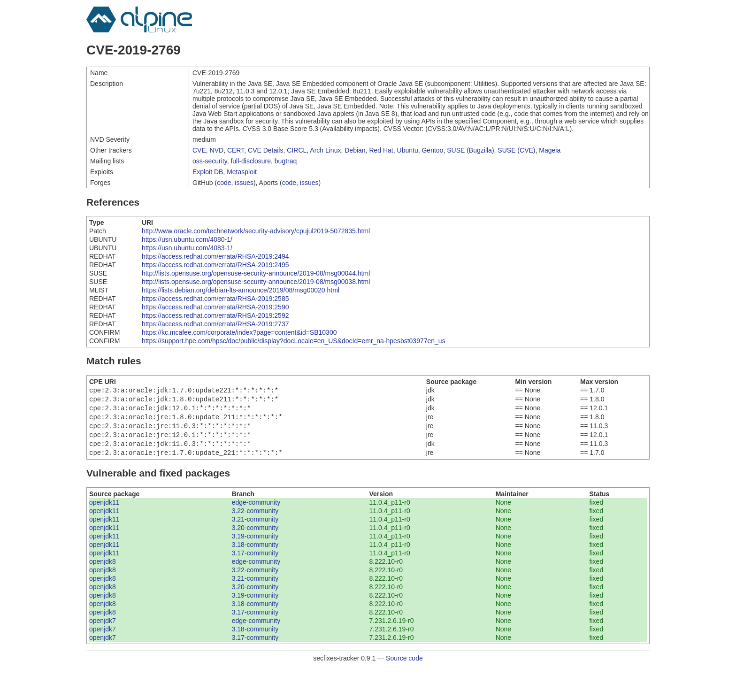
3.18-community (255, 552)
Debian (355, 150)
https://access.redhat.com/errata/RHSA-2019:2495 (215, 265)
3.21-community (255, 526)
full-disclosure (250, 161)
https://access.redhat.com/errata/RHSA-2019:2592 (215, 315)
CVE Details (265, 150)
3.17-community (255, 560)
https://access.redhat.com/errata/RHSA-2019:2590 (215, 307)
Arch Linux (325, 150)
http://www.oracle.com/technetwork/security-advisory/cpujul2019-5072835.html (256, 231)
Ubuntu (407, 150)
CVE (199, 150)
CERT (235, 150)
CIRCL (297, 150)
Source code (404, 665)
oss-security (209, 161)
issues (244, 182)
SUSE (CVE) (516, 150)
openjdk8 (102, 569)
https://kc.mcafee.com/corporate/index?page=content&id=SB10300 (239, 332)
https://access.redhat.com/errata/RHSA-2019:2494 (215, 256)
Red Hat (381, 150)
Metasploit (242, 172)
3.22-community (255, 518)
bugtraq (286, 161)
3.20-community (255, 535)
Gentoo (432, 150)
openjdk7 (102, 628)
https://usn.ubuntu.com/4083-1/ (187, 248)
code (224, 182)
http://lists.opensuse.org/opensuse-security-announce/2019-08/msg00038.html (256, 281)
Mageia (549, 150)
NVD (217, 150)
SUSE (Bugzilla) (470, 150)
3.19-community (255, 543)
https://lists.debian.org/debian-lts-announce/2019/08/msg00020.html (240, 290)
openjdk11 (104, 510)
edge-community (256, 510)
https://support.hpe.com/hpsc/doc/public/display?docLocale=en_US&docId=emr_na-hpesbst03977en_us (293, 341)
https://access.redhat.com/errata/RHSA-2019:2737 (215, 324)
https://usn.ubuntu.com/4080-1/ (187, 239)
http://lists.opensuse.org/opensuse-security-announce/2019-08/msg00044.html (256, 273)
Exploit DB (207, 172)
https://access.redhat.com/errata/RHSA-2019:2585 (215, 298)
